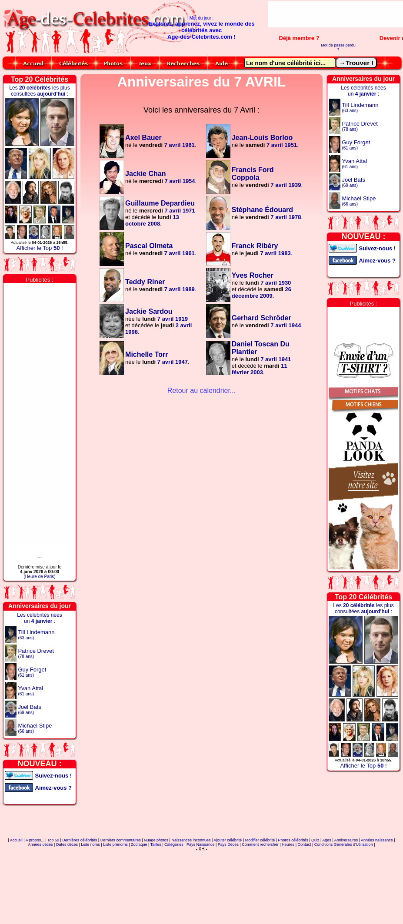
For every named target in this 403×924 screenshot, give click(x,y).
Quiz (315, 840)
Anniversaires (346, 840)
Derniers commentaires (120, 840)
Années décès (40, 844)
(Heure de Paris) (39, 576)
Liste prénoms (115, 844)
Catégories (173, 844)
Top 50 (53, 840)
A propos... (35, 840)
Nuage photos (156, 840)
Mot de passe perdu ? (338, 47)
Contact (304, 844)
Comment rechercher (260, 844)
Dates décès (67, 844)
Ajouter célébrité (227, 840)
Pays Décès (228, 844)
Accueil (16, 840)
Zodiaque (139, 844)
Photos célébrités (293, 840)
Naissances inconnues (190, 840)
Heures (288, 844)
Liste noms (90, 844)
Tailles (155, 844)
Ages (326, 840)
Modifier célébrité (260, 840)
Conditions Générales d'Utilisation (343, 844)
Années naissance (377, 840)
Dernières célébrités (79, 840)
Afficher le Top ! (39, 248)
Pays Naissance (201, 844)
